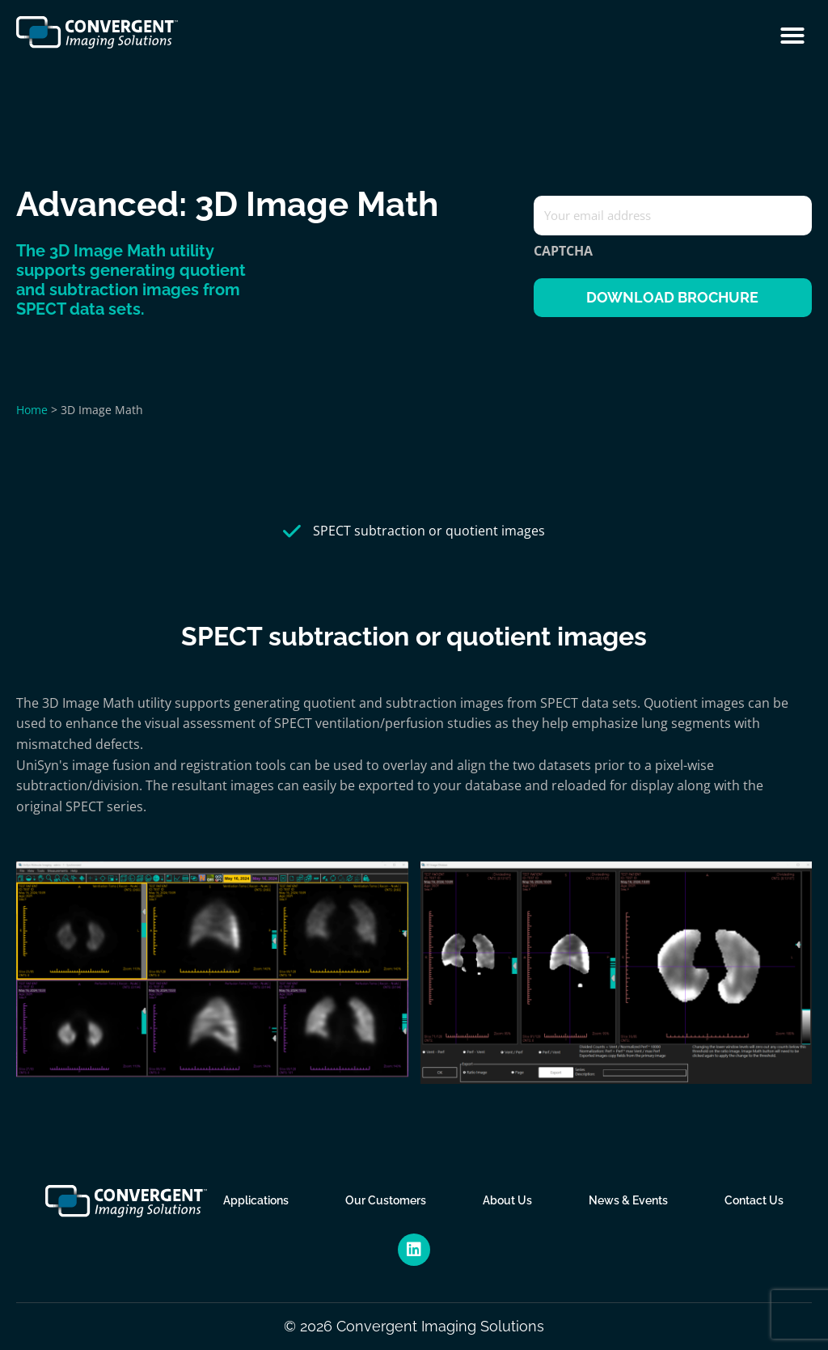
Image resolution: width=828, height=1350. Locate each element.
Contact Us (754, 1200)
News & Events (628, 1200)
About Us (507, 1200)
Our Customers (385, 1200)
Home (32, 409)
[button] (792, 35)
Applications (256, 1200)
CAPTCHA (563, 250)
